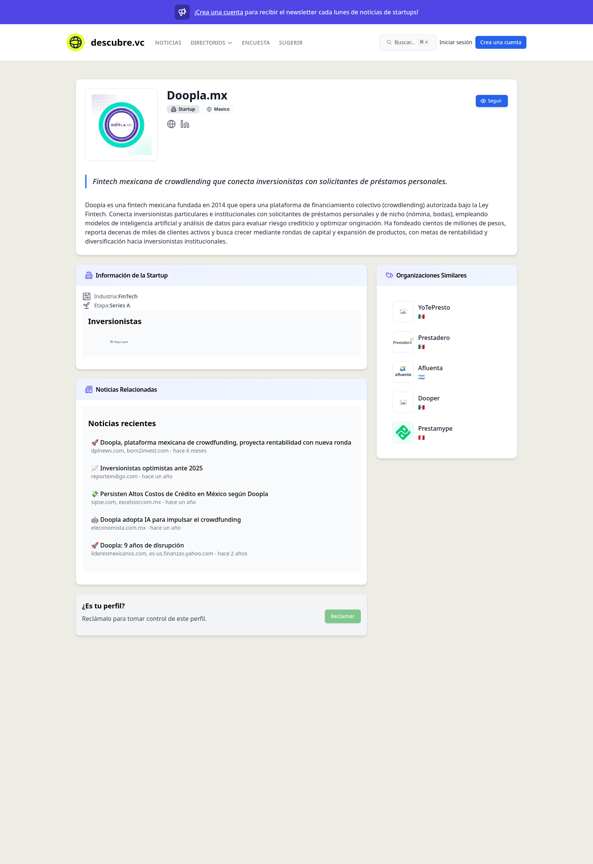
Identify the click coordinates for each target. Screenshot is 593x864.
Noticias (168, 42)
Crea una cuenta (219, 12)
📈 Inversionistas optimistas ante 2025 (147, 468)
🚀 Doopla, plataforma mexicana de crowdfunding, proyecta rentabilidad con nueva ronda (221, 442)
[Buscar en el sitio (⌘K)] (408, 42)
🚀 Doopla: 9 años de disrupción (137, 545)
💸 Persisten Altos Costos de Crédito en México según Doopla (179, 494)
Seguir (491, 101)
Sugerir (291, 42)
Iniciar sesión (455, 42)
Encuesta (256, 42)
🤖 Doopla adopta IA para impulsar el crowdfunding (166, 519)
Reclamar (343, 616)
